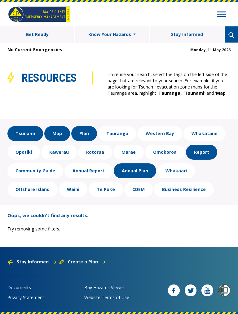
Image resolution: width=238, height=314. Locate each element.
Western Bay (160, 133)
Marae (128, 152)
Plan (84, 133)
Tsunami (25, 133)
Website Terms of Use (106, 297)
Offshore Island (32, 189)
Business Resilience (184, 189)
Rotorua (95, 152)
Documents (19, 287)
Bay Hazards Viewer (104, 287)
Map (57, 133)
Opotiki (23, 152)
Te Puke (106, 189)
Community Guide (35, 171)
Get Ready (37, 34)
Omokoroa (165, 152)
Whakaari (176, 171)
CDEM (138, 189)
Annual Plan (135, 171)
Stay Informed (187, 34)
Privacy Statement (25, 297)
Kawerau (59, 152)
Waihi (73, 189)
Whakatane (205, 133)
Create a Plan (82, 262)
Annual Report (88, 171)
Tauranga (117, 133)
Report (201, 152)
